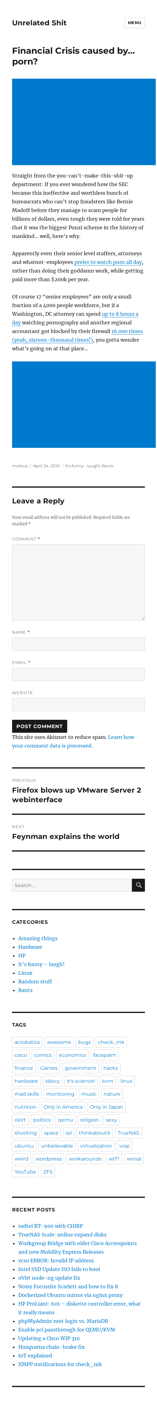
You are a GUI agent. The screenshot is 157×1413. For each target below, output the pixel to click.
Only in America (63, 1107)
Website (22, 692)
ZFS (48, 1172)
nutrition (26, 1107)
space (51, 1133)
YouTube (25, 1172)
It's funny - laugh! (82, 465)
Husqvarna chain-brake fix (51, 1347)
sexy (111, 1120)
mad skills (27, 1094)
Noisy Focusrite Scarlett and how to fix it (68, 1286)
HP (21, 955)
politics (42, 1120)
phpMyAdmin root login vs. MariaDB (63, 1321)
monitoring (60, 1094)
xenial (134, 1159)
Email (21, 662)
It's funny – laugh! (41, 964)
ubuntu (24, 1146)
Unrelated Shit (39, 23)
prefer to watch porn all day (108, 262)
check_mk (111, 1042)
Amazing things (38, 938)
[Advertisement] (85, 122)
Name (21, 632)
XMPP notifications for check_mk (60, 1364)
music (89, 1094)
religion (89, 1120)
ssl (69, 1133)
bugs (84, 1042)
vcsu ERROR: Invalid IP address (56, 1260)
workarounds (85, 1159)
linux (126, 1081)
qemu (65, 1120)
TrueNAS (128, 1133)
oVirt (20, 1120)
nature (112, 1094)
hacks (110, 1068)
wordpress (49, 1159)
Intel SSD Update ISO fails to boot (59, 1269)
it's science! (81, 1081)
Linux (25, 973)
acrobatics (27, 1042)
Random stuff (35, 981)
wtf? (114, 1159)
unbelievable (57, 1146)
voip (124, 1146)
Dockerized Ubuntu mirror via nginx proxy (70, 1295)
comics (43, 1055)
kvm (107, 1081)
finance (24, 1068)
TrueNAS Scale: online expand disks (62, 1235)
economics (72, 1055)
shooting (26, 1133)
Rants (107, 465)
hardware (26, 1081)
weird (21, 1159)
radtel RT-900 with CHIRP (50, 1226)
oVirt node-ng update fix (49, 1278)
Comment (26, 539)
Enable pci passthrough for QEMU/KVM (66, 1330)
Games (49, 1068)
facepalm (104, 1055)
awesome (59, 1042)
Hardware (30, 947)
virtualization (96, 1146)
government (80, 1068)
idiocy (52, 1081)
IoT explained (35, 1356)
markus (20, 465)
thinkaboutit (95, 1133)
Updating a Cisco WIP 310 (49, 1338)
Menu (135, 22)
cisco (21, 1055)
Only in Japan (106, 1107)
